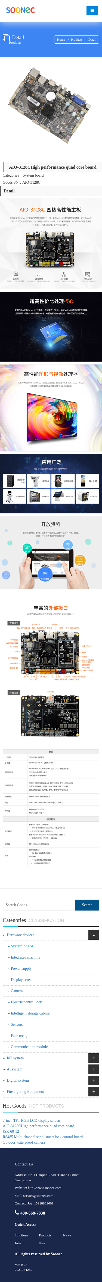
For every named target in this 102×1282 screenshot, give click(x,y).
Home (61, 39)
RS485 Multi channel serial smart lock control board (43, 1137)
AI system (14, 1069)
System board (22, 946)
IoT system (15, 1058)
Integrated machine (25, 957)
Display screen (22, 980)
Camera (17, 991)
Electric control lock (26, 1002)
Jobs (18, 1243)
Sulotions (21, 1235)
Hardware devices (20, 935)
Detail (92, 39)
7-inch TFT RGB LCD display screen (31, 1121)
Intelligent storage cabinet (30, 1013)
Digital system (18, 1080)
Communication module (29, 1047)
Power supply (21, 968)
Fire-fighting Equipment (25, 1092)
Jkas (42, 1243)
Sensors (17, 1024)
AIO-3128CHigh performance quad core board (38, 1126)
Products (76, 39)
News (67, 1235)
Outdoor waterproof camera (24, 1142)
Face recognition (23, 1036)
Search (87, 905)
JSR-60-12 (11, 1131)
